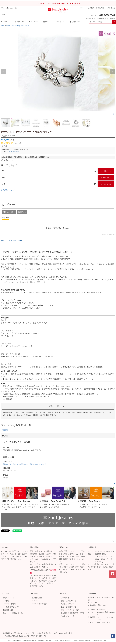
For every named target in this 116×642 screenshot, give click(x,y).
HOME (4, 22)
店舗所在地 (92, 593)
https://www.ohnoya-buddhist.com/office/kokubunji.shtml (24, 464)
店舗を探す (75, 22)
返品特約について (8, 190)
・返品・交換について (67, 607)
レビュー (60, 22)
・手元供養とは (7, 610)
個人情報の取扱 (66, 633)
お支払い (4, 547)
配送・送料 (34, 547)
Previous (3, 71)
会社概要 (6, 633)
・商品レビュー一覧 (66, 616)
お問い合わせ (111, 8)
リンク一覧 (29, 633)
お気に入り (20, 22)
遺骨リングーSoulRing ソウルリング (17, 26)
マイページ (33, 22)
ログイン (83, 8)
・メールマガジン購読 (38, 604)
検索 (114, 22)
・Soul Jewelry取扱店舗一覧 (12, 613)
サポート (62, 593)
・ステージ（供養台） (9, 604)
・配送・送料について (67, 601)
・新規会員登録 (36, 598)
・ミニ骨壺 (5, 601)
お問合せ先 (92, 547)
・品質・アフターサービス (69, 610)
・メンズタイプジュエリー (11, 607)
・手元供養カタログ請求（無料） (72, 613)
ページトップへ (113, 541)
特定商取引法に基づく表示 (47, 633)
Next (112, 71)
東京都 (5, 430)
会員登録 (91, 8)
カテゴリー (5, 593)
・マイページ (35, 601)
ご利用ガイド (100, 8)
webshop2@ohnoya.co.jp (104, 551)
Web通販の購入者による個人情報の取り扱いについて (25, 636)
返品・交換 (63, 547)
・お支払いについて (66, 604)
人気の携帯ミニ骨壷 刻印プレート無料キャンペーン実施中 (58, 3)
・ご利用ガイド (65, 598)
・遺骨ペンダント (8, 598)
